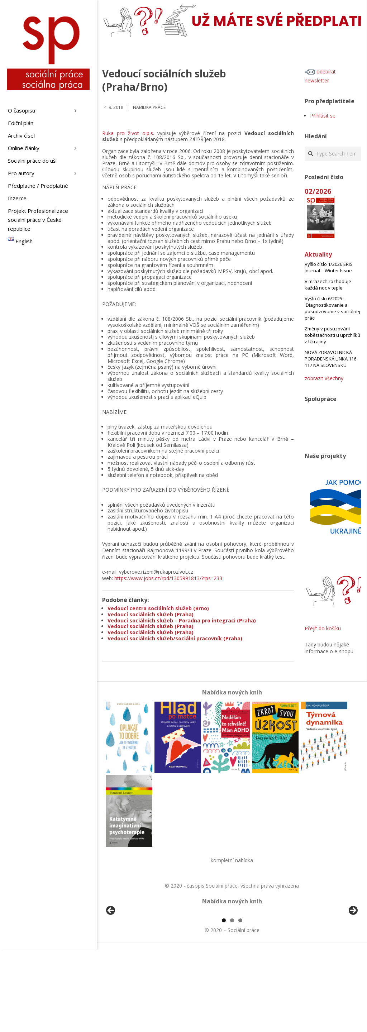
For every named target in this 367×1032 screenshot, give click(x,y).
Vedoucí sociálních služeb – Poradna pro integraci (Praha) (182, 620)
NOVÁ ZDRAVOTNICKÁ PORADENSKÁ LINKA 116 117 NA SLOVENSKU (330, 358)
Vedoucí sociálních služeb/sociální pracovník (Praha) (175, 638)
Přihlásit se (322, 115)
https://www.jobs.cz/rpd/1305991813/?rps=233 (168, 578)
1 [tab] (224, 1003)
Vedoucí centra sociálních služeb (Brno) (158, 608)
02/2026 (318, 191)
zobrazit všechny (324, 378)
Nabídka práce (149, 107)
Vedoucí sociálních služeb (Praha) (151, 614)
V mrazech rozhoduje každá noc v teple (328, 284)
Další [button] (352, 952)
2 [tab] (232, 1003)
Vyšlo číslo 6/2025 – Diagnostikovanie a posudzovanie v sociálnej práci (332, 308)
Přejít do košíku (323, 628)
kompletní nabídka (232, 860)
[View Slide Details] (130, 954)
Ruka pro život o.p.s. (128, 133)
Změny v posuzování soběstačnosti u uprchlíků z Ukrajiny (332, 335)
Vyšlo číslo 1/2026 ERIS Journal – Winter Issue (329, 267)
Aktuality (318, 254)
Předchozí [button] (111, 952)
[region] (232, 954)
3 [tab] (240, 1003)
